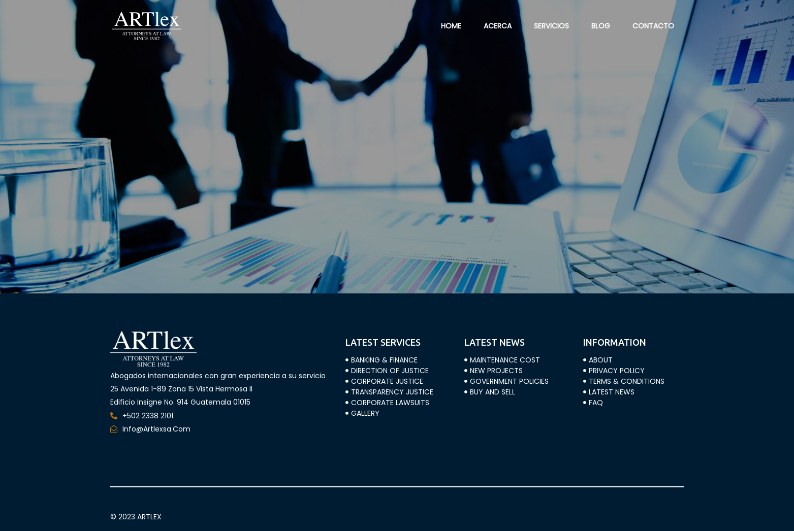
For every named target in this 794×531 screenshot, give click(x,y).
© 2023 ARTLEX (136, 517)
